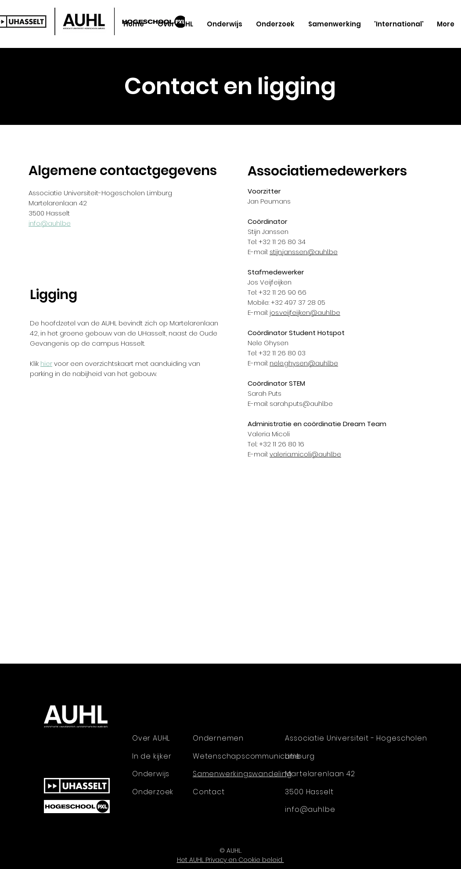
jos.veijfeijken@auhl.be (305, 312)
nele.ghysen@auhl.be (304, 363)
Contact (209, 792)
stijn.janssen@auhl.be (304, 251)
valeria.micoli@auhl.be (305, 454)
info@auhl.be (50, 223)
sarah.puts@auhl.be (301, 403)
